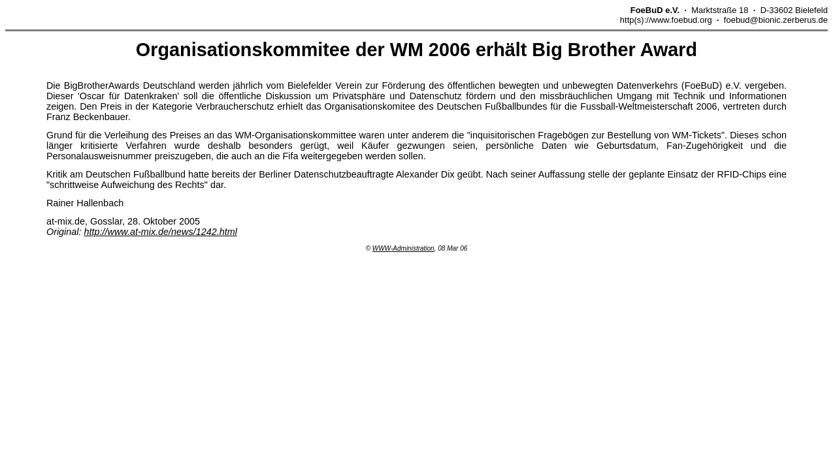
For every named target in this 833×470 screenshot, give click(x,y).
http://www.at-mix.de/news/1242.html (160, 232)
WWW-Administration (403, 248)
